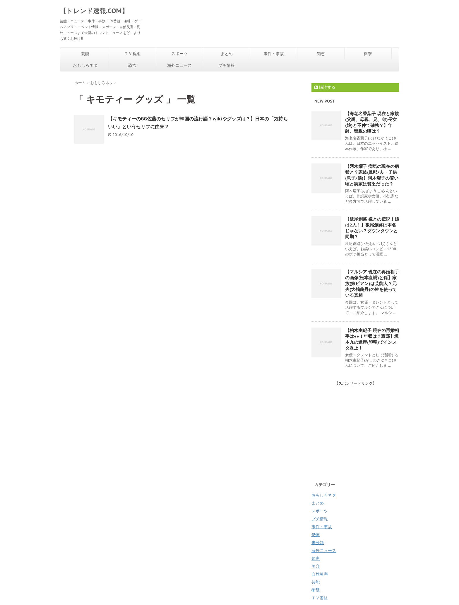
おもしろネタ (85, 65)
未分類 (317, 542)
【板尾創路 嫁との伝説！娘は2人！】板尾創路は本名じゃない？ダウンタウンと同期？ (372, 227)
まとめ (226, 53)
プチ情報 (226, 65)
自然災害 (319, 574)
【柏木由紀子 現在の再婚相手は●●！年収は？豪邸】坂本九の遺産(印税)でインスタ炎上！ (372, 339)
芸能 (85, 53)
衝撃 (368, 53)
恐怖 (132, 65)
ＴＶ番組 (132, 53)
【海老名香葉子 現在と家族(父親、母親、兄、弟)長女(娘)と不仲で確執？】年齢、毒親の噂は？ (372, 122)
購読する (324, 87)
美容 (315, 566)
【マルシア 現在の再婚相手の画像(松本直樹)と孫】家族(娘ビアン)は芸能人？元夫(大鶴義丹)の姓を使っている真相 (372, 283)
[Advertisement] (360, 427)
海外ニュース (179, 65)
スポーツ (179, 53)
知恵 (321, 53)
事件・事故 (273, 53)
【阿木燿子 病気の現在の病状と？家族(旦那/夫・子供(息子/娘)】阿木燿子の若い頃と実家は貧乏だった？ (372, 175)
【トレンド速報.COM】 (94, 11)
